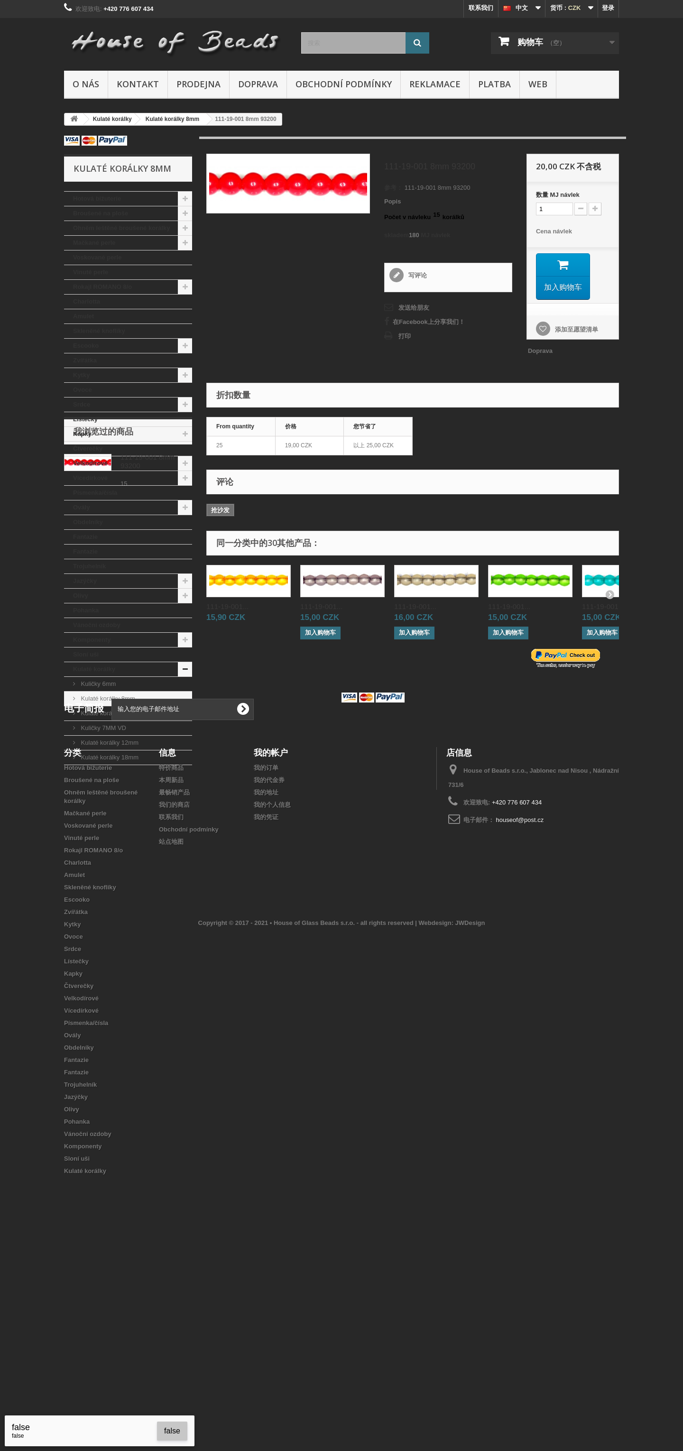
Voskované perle (97, 257)
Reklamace (435, 84)
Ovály (81, 507)
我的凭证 (266, 1019)
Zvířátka (85, 360)
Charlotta (86, 301)
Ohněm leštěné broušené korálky (121, 227)
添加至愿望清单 (575, 329)
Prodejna (198, 84)
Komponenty (92, 639)
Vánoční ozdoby (96, 624)
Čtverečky (87, 448)
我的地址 (266, 994)
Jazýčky (85, 580)
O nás (86, 84)
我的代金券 (269, 982)
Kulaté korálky (94, 669)
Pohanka (86, 610)
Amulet (83, 316)
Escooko (86, 345)
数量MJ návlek (558, 194)
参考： (393, 187)
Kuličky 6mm (97, 683)
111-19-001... (227, 606)
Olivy (80, 595)
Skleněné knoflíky (99, 330)
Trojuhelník (89, 566)
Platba (494, 84)
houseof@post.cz (520, 1022)
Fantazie (85, 536)
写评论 (416, 275)
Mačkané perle (94, 242)
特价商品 (171, 970)
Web (537, 84)
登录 (608, 7)
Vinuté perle (90, 272)
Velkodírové (90, 463)
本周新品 (171, 982)
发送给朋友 (413, 307)
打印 (404, 336)
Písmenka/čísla (95, 492)
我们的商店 (174, 1007)
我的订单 (266, 970)
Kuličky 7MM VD (102, 727)
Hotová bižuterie (97, 198)
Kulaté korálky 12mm (108, 742)
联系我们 (481, 7)
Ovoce (82, 389)
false (172, 1431)
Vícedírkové (90, 477)
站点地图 (171, 1044)
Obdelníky (88, 522)
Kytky (81, 375)
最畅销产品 (174, 994)
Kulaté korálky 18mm (108, 757)
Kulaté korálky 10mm (108, 713)
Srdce (81, 404)
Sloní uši (86, 654)
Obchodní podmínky (343, 84)
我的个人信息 (272, 1007)
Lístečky (85, 419)
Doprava (258, 84)
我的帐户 (271, 955)
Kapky (82, 433)
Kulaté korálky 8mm (107, 698)
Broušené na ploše (100, 213)
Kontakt (138, 84)
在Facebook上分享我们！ (429, 321)
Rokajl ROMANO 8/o (102, 286)
